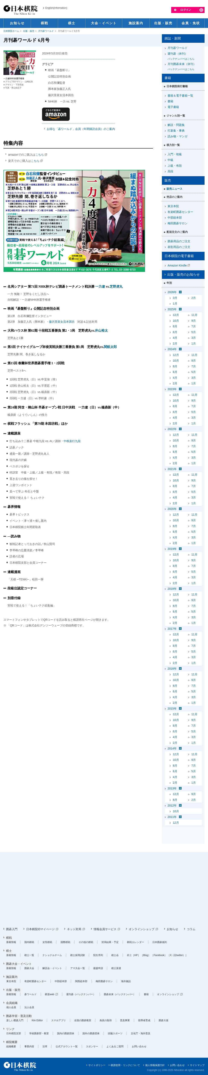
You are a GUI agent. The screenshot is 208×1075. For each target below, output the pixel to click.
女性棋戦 (47, 942)
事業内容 (29, 1046)
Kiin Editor (37, 1020)
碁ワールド (30, 994)
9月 (193, 320)
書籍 (170, 101)
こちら (39, 154)
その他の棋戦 (86, 942)
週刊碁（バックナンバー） (80, 994)
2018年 (172, 588)
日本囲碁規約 (159, 942)
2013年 (172, 788)
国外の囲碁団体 (91, 1033)
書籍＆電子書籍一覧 (180, 95)
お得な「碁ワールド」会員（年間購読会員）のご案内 (81, 129)
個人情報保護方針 (155, 1065)
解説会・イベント (52, 968)
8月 (175, 326)
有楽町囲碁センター (180, 211)
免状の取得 (106, 1020)
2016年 (172, 668)
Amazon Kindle (177, 265)
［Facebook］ (159, 955)
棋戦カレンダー (135, 942)
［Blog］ (146, 955)
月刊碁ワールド (46, 31)
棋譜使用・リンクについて (125, 1065)
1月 (175, 303)
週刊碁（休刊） (185, 56)
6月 (175, 332)
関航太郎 (110, 347)
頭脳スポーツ (115, 1033)
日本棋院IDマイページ (40, 929)
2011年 (172, 817)
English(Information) (56, 8)
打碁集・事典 (176, 130)
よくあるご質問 (115, 1046)
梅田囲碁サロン (177, 223)
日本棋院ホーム (11, 31)
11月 (194, 315)
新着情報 (11, 942)
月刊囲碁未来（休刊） (185, 67)
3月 (175, 297)
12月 (176, 315)
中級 (170, 160)
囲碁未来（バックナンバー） (119, 994)
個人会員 (11, 1007)
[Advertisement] (104, 889)
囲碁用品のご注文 (179, 241)
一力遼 (100, 286)
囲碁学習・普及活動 (19, 1016)
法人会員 (29, 1007)
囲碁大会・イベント (19, 963)
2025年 (172, 309)
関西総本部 (81, 981)
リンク (10, 1029)
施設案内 (11, 976)
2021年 (172, 469)
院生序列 (98, 955)
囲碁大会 (29, 968)
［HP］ (136, 955)
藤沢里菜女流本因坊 (62, 321)
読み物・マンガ (177, 136)
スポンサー (92, 1046)
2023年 (172, 389)
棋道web (49, 994)
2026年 (172, 292)
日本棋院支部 (13, 1033)
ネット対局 (74, 929)
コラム (191, 929)
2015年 (172, 708)
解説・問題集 (176, 125)
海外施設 (126, 981)
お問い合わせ (139, 1046)
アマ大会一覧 (77, 968)
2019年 (172, 548)
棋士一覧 (29, 955)
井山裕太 (101, 330)
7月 (193, 326)
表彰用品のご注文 (179, 247)
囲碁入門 (11, 929)
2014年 (172, 748)
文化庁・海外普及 (140, 1033)
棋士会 (115, 955)
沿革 (44, 1046)
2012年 (172, 805)
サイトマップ (197, 1065)
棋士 (9, 950)
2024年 (172, 349)
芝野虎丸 (116, 286)
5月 (193, 332)
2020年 (172, 509)
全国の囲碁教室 (82, 1020)
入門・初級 (175, 154)
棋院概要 (11, 1042)
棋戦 (9, 937)
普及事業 (125, 1020)
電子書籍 (173, 107)
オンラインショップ (141, 929)
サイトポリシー (96, 1065)
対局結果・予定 (110, 942)
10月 (176, 320)
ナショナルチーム (52, 955)
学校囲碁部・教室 (39, 1033)
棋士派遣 (116, 968)
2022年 (172, 429)
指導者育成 (144, 1020)
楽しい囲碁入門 (14, 1020)
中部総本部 (175, 217)
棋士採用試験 (77, 955)
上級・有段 (175, 165)
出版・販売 (28, 31)
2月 (193, 297)
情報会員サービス (105, 929)
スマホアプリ (58, 1020)
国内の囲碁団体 (65, 1033)
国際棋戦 (65, 942)
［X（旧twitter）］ (177, 955)
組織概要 (11, 1046)
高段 (170, 171)
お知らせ (172, 929)
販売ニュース (174, 188)
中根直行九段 (72, 441)
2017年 (172, 628)
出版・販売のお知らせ (183, 274)
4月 (175, 337)
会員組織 (11, 1003)
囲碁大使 (163, 1020)
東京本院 (173, 206)
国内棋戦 (29, 942)
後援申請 (98, 968)
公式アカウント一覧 (67, 1046)
